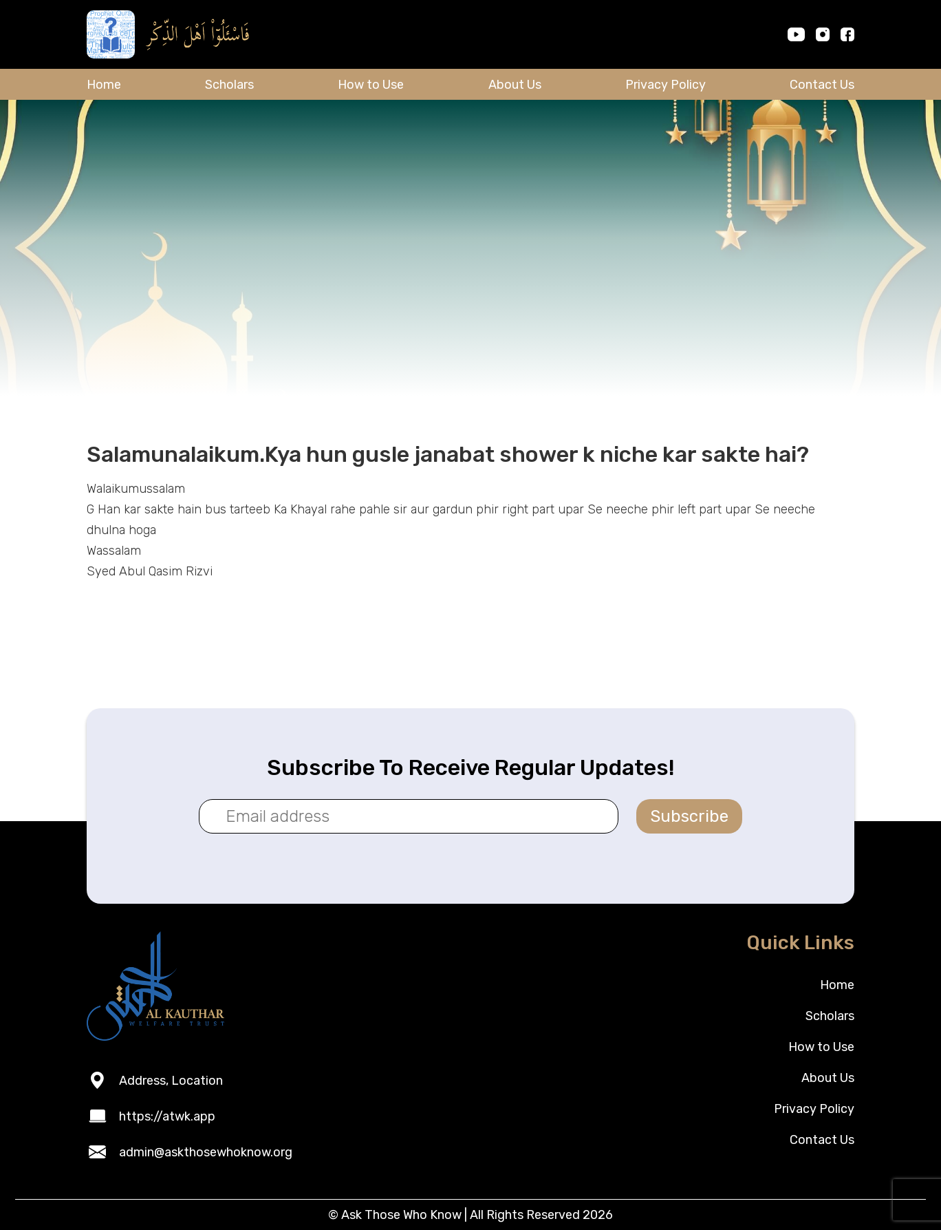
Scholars (229, 84)
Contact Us (822, 84)
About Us (514, 84)
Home (104, 84)
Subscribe (689, 816)
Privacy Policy (665, 84)
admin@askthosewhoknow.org (205, 1152)
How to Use (371, 84)
